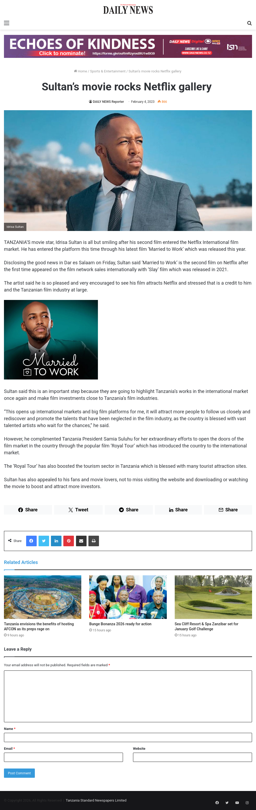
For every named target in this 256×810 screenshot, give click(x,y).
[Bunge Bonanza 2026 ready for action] (128, 597)
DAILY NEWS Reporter (108, 102)
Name (10, 729)
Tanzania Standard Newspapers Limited (96, 800)
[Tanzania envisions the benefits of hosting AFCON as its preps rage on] (42, 597)
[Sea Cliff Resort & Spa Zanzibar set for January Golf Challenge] (213, 597)
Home (80, 71)
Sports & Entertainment (107, 71)
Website (139, 749)
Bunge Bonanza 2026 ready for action (120, 624)
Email (9, 749)
